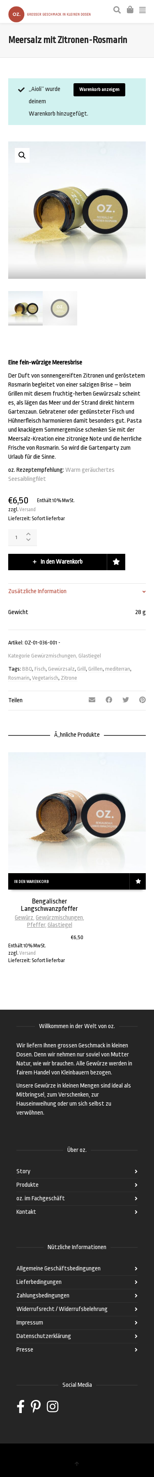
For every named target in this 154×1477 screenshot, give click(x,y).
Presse (24, 1349)
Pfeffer (36, 925)
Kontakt (26, 1211)
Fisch (40, 669)
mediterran (117, 669)
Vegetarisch (45, 678)
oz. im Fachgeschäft (40, 1198)
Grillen (95, 669)
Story (23, 1171)
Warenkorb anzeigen (99, 89)
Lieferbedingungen (39, 1282)
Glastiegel (89, 656)
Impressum (29, 1322)
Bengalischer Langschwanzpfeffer (49, 905)
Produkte (27, 1184)
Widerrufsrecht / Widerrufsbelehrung (62, 1309)
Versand (27, 509)
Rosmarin (19, 678)
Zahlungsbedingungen (42, 1295)
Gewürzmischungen (53, 656)
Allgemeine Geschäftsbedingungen (58, 1268)
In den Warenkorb (62, 561)
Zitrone (69, 678)
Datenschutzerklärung (43, 1336)
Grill (81, 669)
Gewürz (24, 917)
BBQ (27, 669)
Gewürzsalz (61, 669)
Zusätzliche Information (37, 591)
